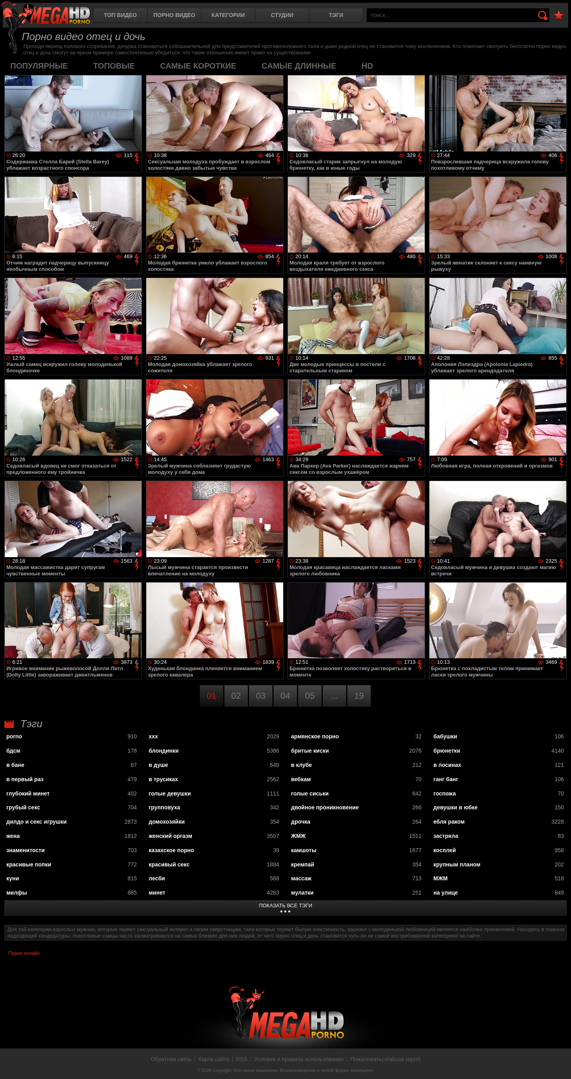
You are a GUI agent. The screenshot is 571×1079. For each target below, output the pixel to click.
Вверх (559, 1064)
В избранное (558, 15)
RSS (241, 1059)
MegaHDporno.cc (45, 13)
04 (285, 696)
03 (260, 696)
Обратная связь (171, 1059)
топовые (114, 65)
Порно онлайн (24, 953)
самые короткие (198, 65)
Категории (228, 15)
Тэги (336, 15)
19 (359, 696)
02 (236, 696)
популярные (39, 65)
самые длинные (299, 65)
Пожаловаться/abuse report (385, 1059)
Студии (282, 15)
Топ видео (120, 15)
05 (309, 696)
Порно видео (174, 15)
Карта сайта (213, 1059)
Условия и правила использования (298, 1059)
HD (367, 65)
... (334, 696)
